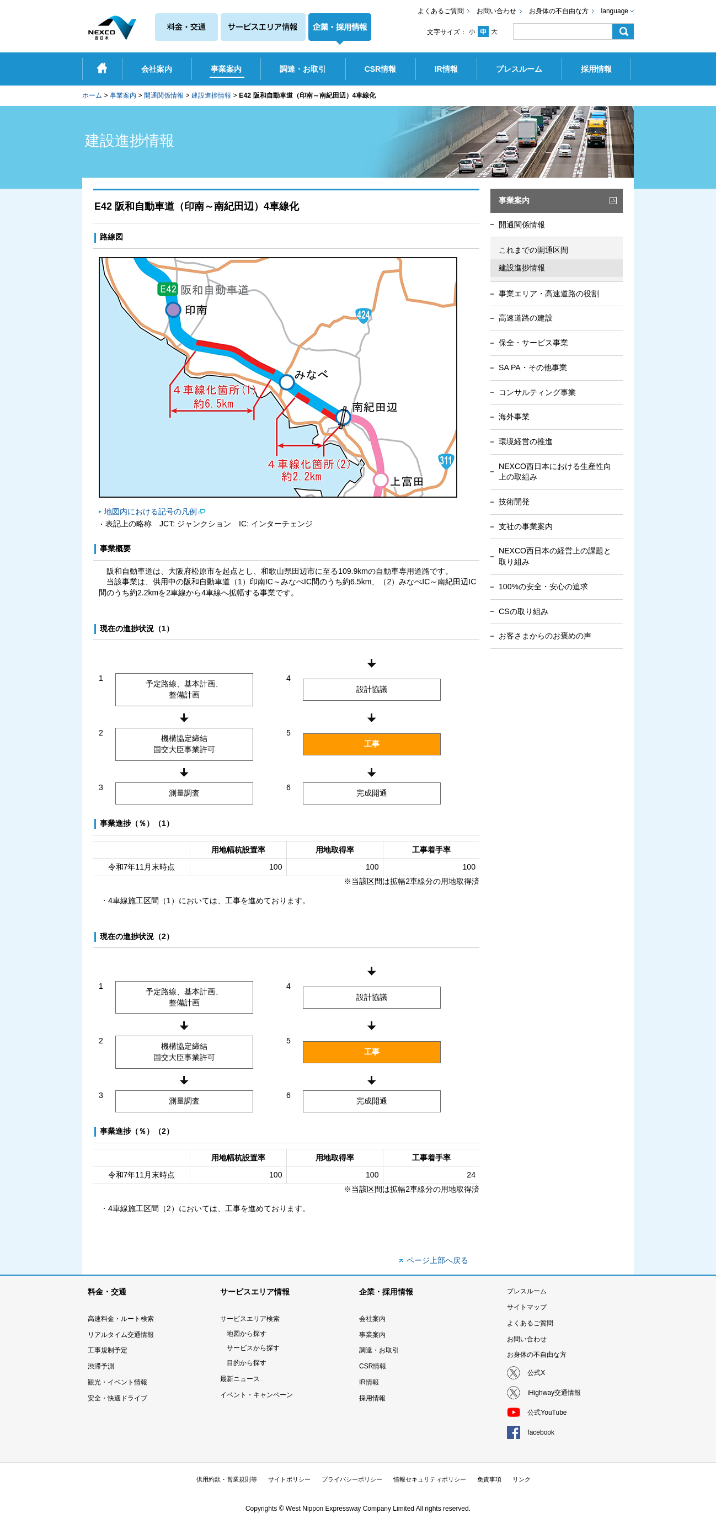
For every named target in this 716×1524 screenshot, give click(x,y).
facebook (540, 1432)
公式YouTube (547, 1412)
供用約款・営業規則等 (226, 1479)
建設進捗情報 (211, 95)
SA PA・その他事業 (533, 367)
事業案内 (123, 95)
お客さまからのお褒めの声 (545, 635)
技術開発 (514, 501)
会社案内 (372, 1319)
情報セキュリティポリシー (429, 1479)
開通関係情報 (164, 95)
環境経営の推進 (526, 441)
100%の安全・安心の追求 (543, 586)
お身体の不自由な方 (559, 11)
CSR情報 (372, 1366)
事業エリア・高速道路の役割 (549, 293)
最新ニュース (240, 1379)
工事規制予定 (107, 1350)
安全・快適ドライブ (117, 1398)
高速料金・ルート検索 (121, 1319)
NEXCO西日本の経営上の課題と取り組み (555, 556)
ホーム (92, 95)
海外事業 (514, 416)
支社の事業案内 (526, 526)
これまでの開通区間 (533, 250)
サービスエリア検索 (250, 1319)
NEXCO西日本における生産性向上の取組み (555, 472)
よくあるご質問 (441, 11)
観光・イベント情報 (117, 1382)
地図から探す (246, 1334)
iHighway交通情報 (554, 1393)
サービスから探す (253, 1348)
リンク (521, 1479)
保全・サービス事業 (533, 342)
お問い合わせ (496, 11)
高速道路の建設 (526, 317)
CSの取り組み (523, 611)
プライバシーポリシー (352, 1479)
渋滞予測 (101, 1366)
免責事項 (489, 1479)
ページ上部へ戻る (437, 1260)
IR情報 (369, 1382)
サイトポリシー (289, 1479)
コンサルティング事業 (537, 392)
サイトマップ (527, 1307)
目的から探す (246, 1363)
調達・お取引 (379, 1350)
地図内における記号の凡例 (150, 511)
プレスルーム (527, 1291)
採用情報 (372, 1398)
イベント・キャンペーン (256, 1395)
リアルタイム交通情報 (121, 1335)
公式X (536, 1373)
